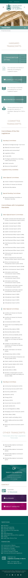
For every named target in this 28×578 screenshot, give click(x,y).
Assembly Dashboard (8, 528)
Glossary (5, 536)
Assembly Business (5, 30)
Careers (10, 1)
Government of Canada (9, 550)
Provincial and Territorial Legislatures (12, 553)
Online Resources (7, 533)
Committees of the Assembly (11, 530)
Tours (4, 532)
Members (5, 525)
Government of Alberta (9, 545)
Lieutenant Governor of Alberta (11, 546)
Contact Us (11, 557)
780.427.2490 (13, 492)
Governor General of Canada (10, 551)
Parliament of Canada (9, 548)
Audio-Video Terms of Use (10, 538)
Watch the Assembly (8, 527)
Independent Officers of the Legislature (13, 535)
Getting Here (16, 1)
